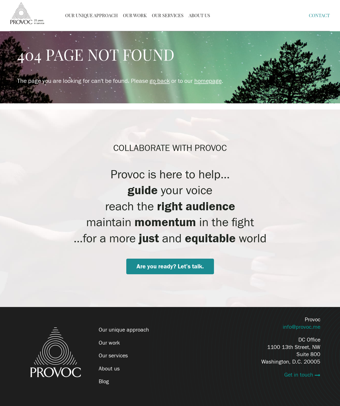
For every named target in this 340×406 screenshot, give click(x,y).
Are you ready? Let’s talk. (170, 266)
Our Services (168, 15)
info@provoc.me (301, 327)
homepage (208, 81)
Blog (104, 381)
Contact (319, 15)
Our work (109, 342)
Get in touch (299, 374)
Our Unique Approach (91, 15)
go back (160, 81)
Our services (113, 355)
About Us (199, 15)
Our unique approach (124, 329)
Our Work (135, 15)
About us (109, 368)
